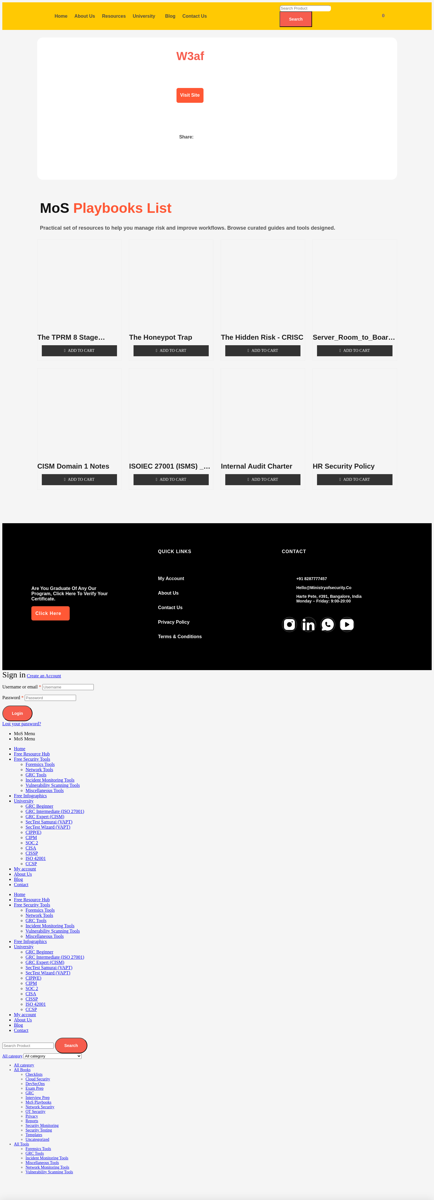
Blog (170, 16)
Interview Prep (38, 1092)
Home (61, 16)
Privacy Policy (174, 616)
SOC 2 (32, 836)
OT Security (36, 1106)
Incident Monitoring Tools (50, 774)
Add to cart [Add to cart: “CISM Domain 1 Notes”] (81, 474)
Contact (21, 878)
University (144, 16)
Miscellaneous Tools (45, 784)
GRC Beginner (39, 800)
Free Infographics (30, 789)
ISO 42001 (36, 852)
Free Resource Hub (32, 748)
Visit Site (190, 95)
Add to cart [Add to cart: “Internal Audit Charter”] (264, 474)
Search (296, 19)
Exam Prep (35, 1082)
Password (13, 691)
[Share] (50, 1183)
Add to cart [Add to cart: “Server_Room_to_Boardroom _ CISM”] (356, 345)
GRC (30, 1087)
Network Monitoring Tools (47, 1161)
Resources (114, 16)
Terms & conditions (180, 630)
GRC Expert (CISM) (45, 810)
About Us (84, 16)
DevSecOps (35, 1078)
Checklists (34, 1068)
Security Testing (39, 1124)
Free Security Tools (32, 753)
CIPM (31, 831)
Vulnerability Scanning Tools (53, 779)
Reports (32, 1115)
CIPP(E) (33, 826)
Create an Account (44, 670)
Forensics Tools (40, 758)
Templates (34, 1129)
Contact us (170, 601)
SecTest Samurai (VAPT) (49, 816)
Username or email (21, 681)
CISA (31, 842)
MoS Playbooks (38, 1096)
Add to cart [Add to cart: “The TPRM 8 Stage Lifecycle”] (81, 345)
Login (17, 707)
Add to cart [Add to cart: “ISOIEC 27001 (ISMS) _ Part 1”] (173, 474)
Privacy (32, 1110)
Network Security (40, 1101)
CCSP (31, 857)
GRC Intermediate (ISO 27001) (55, 805)
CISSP (32, 847)
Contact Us (194, 16)
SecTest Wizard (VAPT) (48, 821)
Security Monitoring (42, 1120)
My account (25, 863)
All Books (22, 1064)
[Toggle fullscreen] (30, 1183)
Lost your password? (21, 717)
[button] (145, 16)
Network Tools (39, 763)
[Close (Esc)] (69, 1183)
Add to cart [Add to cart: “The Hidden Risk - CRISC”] (264, 345)
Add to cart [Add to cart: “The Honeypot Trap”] (173, 345)
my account (171, 572)
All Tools (21, 1138)
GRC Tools (36, 769)
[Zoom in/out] (11, 1183)
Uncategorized (37, 1133)
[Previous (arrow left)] (11, 1193)
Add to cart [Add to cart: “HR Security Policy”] (356, 474)
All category (24, 1059)
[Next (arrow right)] (30, 1193)
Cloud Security (38, 1073)
